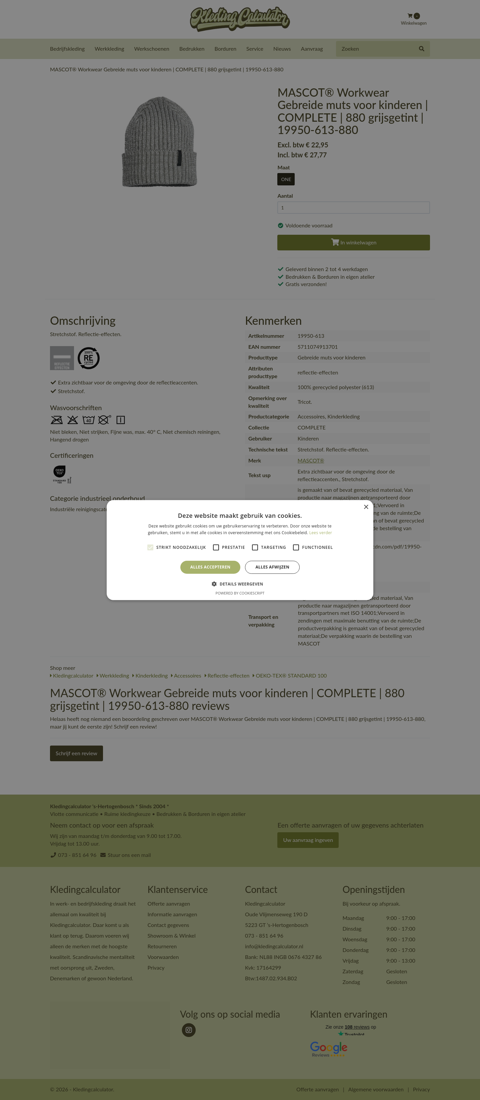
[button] (240, 584)
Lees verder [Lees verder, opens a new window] (320, 532)
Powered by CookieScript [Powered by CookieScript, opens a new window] (240, 593)
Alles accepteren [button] (210, 567)
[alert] (240, 550)
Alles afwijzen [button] (272, 567)
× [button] (365, 506)
